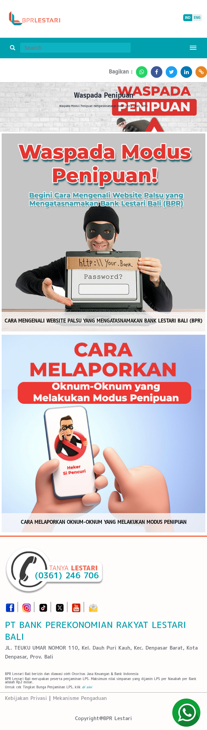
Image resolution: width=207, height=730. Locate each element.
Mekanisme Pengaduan (80, 698)
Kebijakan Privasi (26, 698)
